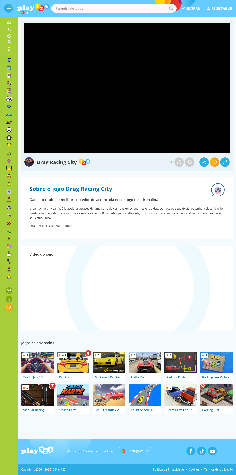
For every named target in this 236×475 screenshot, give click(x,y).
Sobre (108, 451)
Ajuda (71, 451)
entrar (191, 8)
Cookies (194, 469)
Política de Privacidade (168, 469)
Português (132, 451)
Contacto (90, 451)
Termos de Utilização (218, 469)
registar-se (219, 8)
